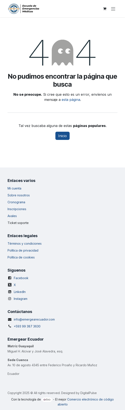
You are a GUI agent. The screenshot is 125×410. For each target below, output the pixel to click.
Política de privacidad (23, 250)
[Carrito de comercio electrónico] (104, 8)
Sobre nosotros (19, 195)
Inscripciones (17, 209)
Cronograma (16, 202)
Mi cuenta (14, 188)
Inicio (62, 136)
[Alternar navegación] (113, 8)
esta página (71, 99)
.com (51, 319)
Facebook (21, 278)
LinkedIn (20, 292)
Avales (12, 216)
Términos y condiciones (25, 243)
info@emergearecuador (31, 319)
